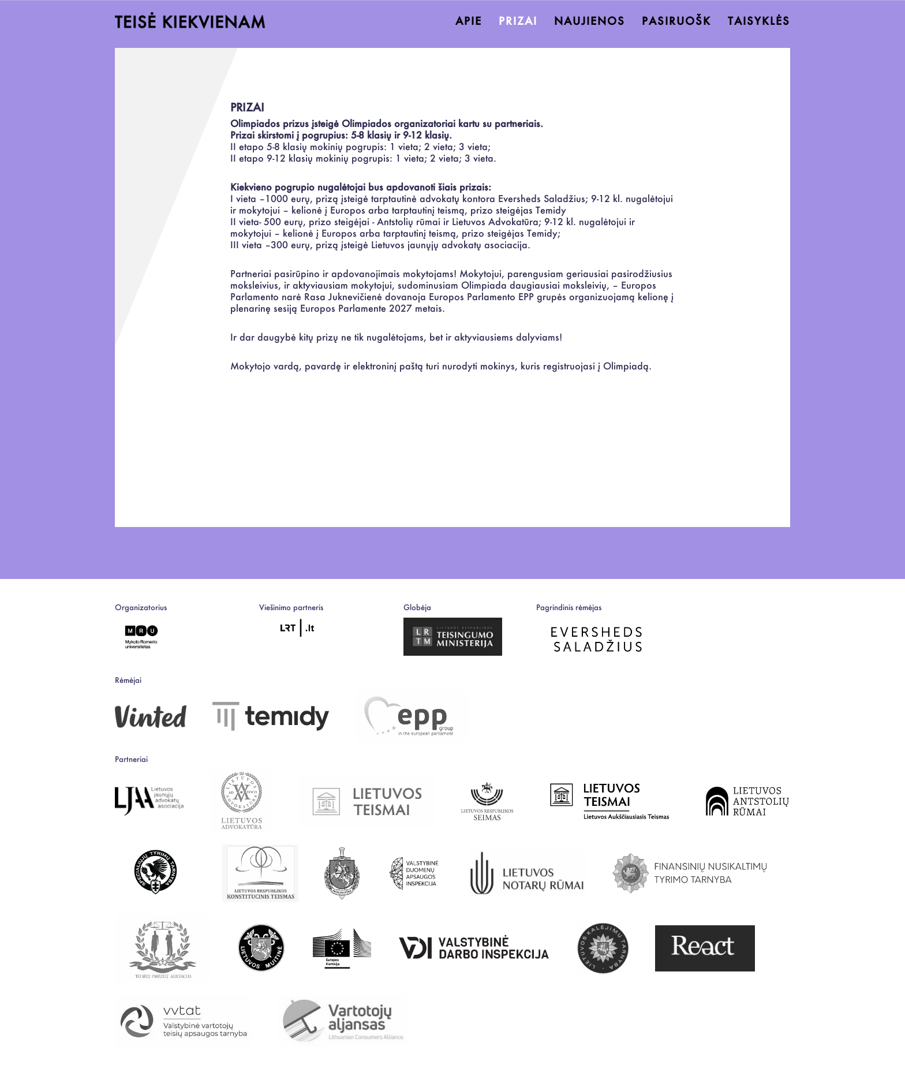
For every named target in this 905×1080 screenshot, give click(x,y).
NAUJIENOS (589, 21)
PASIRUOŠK (676, 21)
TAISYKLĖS (759, 21)
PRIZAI (518, 21)
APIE (468, 21)
